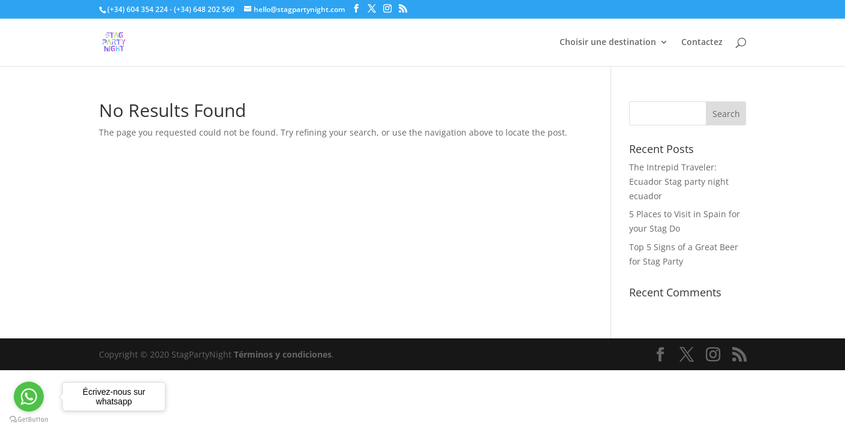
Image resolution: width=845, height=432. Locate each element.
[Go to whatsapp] (29, 397)
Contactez (702, 42)
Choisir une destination (608, 42)
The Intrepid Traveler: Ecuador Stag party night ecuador (679, 181)
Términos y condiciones (283, 354)
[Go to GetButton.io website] (29, 420)
